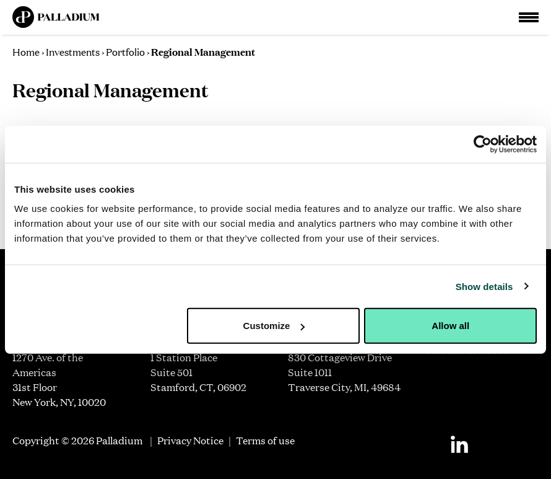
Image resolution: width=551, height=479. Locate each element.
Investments (73, 51)
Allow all (450, 325)
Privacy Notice (190, 440)
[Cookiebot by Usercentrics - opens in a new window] (482, 143)
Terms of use (265, 440)
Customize (274, 325)
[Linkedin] (459, 444)
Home (26, 51)
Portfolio (125, 51)
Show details (484, 286)
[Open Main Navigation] (529, 17)
